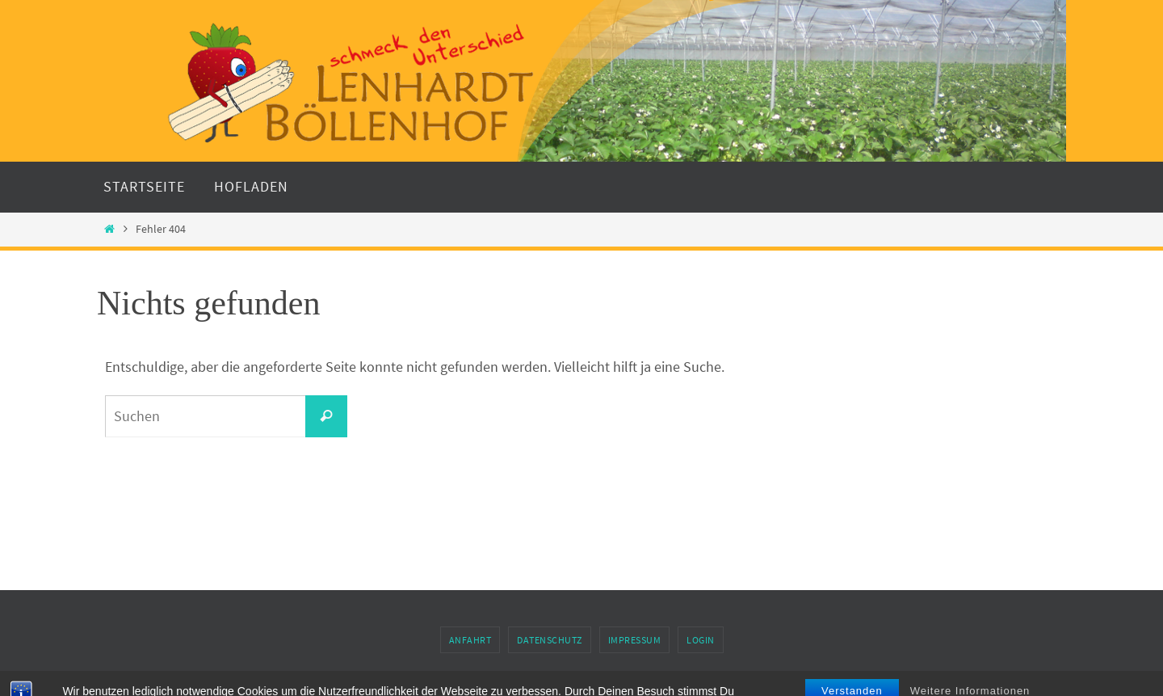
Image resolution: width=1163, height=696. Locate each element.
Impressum (634, 640)
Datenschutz (549, 640)
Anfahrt (470, 640)
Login (700, 640)
